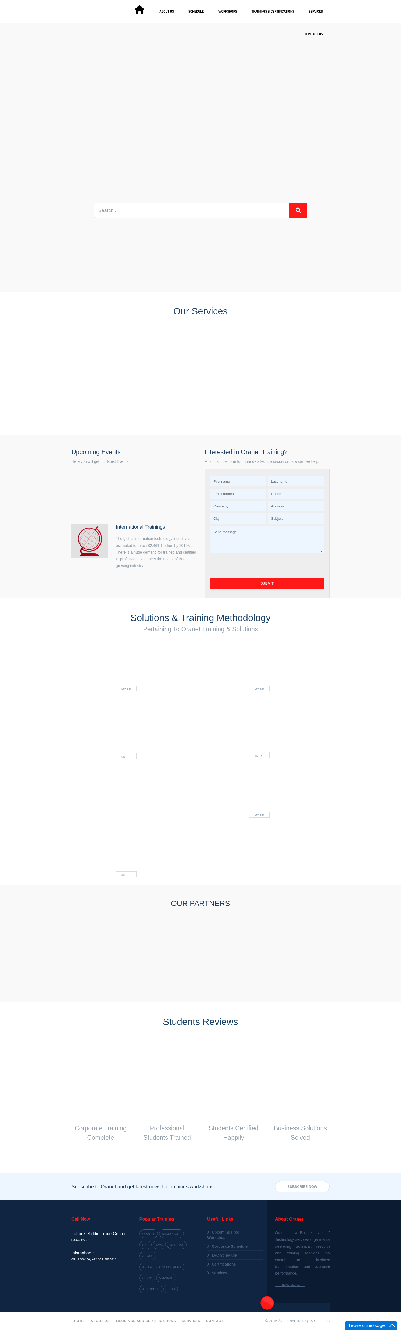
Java (159, 1244)
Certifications (224, 1264)
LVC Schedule (224, 1255)
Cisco (147, 1278)
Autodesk (151, 1289)
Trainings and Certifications (146, 1320)
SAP (145, 1244)
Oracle (148, 1233)
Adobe (147, 1255)
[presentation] (251, 565)
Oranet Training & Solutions (307, 1321)
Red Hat (176, 1244)
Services (316, 11)
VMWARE (166, 1278)
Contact (214, 1320)
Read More (290, 1284)
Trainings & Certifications (273, 11)
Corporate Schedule (230, 1246)
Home (79, 1320)
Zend (170, 1289)
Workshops (227, 11)
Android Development (161, 1267)
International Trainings (140, 527)
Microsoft (171, 1233)
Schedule (196, 11)
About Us (166, 11)
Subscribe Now (302, 1187)
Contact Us (314, 34)
